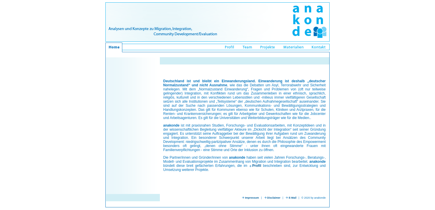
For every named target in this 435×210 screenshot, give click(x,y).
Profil (256, 166)
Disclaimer (274, 197)
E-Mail (292, 197)
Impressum (252, 197)
